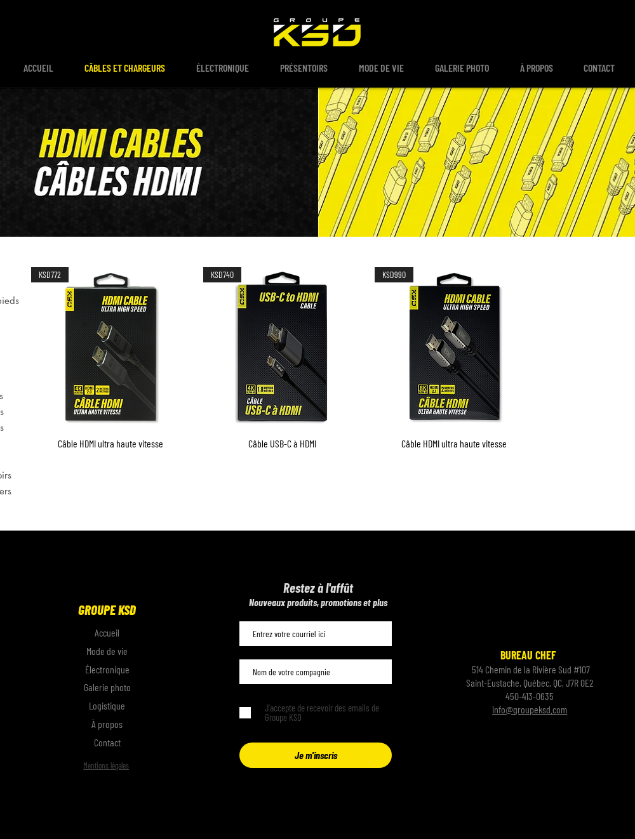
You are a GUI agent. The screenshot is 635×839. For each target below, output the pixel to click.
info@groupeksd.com (529, 709)
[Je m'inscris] (315, 755)
